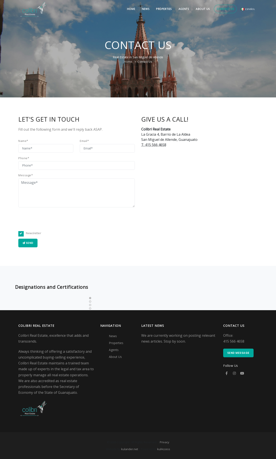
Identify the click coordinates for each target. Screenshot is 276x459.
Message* (25, 175)
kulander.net (129, 449)
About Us (201, 9)
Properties (161, 9)
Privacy (164, 442)
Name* (23, 141)
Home (128, 9)
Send (27, 243)
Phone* (23, 158)
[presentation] (51, 219)
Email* (84, 141)
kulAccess (163, 449)
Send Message (238, 353)
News (142, 9)
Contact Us (224, 9)
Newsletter (31, 233)
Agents (182, 9)
